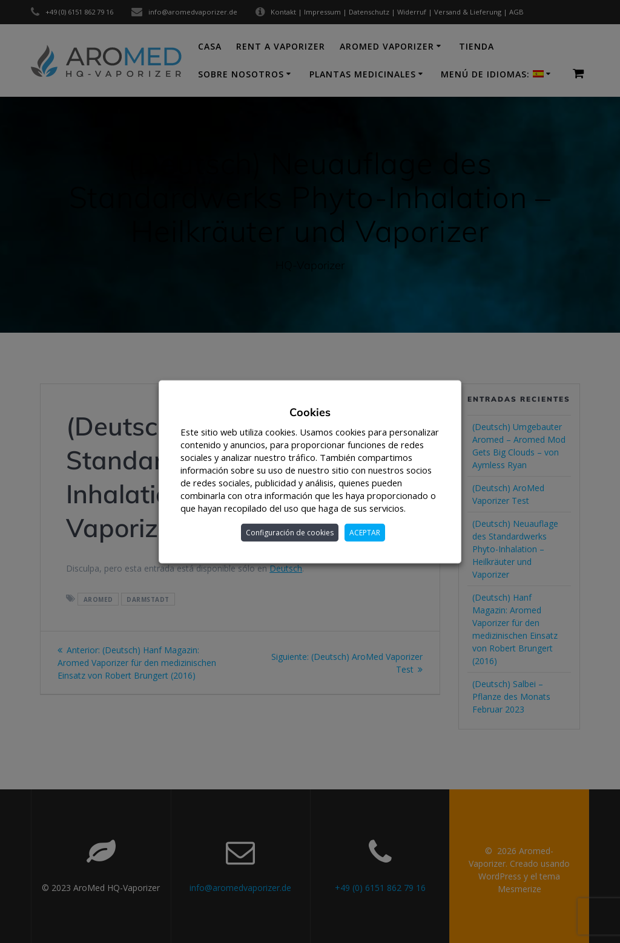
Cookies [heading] (310, 412)
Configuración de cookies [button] (290, 532)
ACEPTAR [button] (364, 532)
